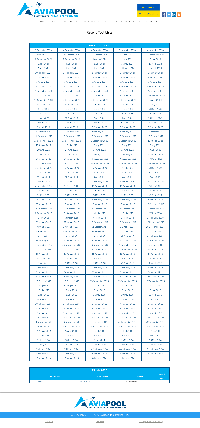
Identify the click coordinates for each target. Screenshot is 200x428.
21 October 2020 (71, 163)
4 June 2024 (71, 63)
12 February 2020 (99, 181)
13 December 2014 (99, 313)
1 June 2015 (71, 295)
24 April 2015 (43, 299)
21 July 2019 (43, 190)
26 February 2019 (99, 199)
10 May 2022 (99, 154)
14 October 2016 (43, 249)
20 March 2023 (99, 122)
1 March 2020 (71, 181)
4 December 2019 (43, 186)
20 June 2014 (71, 340)
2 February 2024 (127, 73)
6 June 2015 (155, 290)
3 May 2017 (99, 236)
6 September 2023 (71, 100)
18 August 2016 (43, 254)
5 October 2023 (127, 95)
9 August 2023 (155, 100)
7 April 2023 (99, 118)
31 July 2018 (99, 213)
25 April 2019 (155, 195)
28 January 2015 (99, 308)
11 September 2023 (43, 100)
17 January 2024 (99, 77)
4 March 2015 (155, 299)
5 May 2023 (155, 113)
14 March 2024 (127, 68)
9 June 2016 (155, 258)
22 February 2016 (43, 267)
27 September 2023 (155, 95)
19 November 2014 (71, 322)
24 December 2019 (155, 181)
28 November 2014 (99, 317)
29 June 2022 (43, 150)
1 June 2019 (155, 190)
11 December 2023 (99, 86)
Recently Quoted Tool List (166, 414)
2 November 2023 (71, 91)
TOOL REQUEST (69, 21)
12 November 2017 (155, 222)
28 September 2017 (155, 227)
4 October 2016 (99, 249)
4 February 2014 (127, 353)
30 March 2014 (127, 344)
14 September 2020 (155, 163)
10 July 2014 (43, 335)
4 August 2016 (43, 258)
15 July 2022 (71, 145)
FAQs (159, 21)
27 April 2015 (155, 295)
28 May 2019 (99, 195)
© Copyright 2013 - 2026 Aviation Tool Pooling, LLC (100, 415)
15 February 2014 (43, 353)
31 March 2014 (99, 344)
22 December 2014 (71, 313)
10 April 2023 (71, 118)
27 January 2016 (71, 272)
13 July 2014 (127, 331)
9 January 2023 (99, 131)
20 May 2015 (127, 295)
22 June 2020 (43, 172)
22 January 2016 (155, 272)
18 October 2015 (71, 281)
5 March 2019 (43, 199)
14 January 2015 (43, 313)
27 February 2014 (99, 349)
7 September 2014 (99, 326)
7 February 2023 (155, 127)
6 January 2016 (71, 276)
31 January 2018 (43, 222)
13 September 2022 (43, 140)
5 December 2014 (127, 313)
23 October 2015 (43, 281)
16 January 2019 (99, 204)
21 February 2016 (71, 267)
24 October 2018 (127, 208)
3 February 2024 (99, 73)
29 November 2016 (99, 245)
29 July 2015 (127, 285)
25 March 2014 (43, 349)
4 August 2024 (99, 59)
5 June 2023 (127, 113)
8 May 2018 (43, 217)
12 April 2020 (155, 172)
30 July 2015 (99, 285)
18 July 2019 (99, 190)
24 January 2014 (155, 353)
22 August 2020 (99, 168)
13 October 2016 (71, 249)
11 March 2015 (127, 299)
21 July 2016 (71, 258)
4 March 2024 (155, 68)
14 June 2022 (99, 150)
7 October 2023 (99, 95)
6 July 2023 (43, 109)
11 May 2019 (127, 195)
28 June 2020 (155, 168)
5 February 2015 (43, 308)
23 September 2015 (127, 281)
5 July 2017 (43, 236)
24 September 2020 (127, 163)
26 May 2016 (71, 263)
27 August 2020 (71, 168)
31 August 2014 (43, 331)
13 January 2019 (127, 204)
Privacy (49, 421)
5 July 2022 (99, 145)
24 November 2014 (43, 322)
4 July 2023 (127, 109)
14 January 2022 (43, 159)
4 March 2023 (71, 127)
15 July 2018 (127, 213)
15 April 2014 (71, 344)
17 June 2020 (71, 172)
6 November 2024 (127, 50)
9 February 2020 (127, 181)
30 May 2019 (71, 195)
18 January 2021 (43, 163)
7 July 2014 (71, 335)
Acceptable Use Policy (151, 421)
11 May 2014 (43, 344)
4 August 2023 (43, 104)
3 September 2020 (43, 168)
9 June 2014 (99, 340)
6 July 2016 (99, 258)
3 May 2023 (43, 118)
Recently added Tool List (33, 414)
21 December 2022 (43, 136)
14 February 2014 (71, 353)
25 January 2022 (155, 154)
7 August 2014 (71, 331)
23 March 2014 (71, 349)
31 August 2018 (71, 213)
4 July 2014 (127, 335)
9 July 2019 (127, 190)
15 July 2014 (99, 331)
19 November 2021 (99, 159)
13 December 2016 (127, 240)
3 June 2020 (127, 172)
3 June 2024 (99, 63)
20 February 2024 (43, 73)
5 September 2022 (127, 140)
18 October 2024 (99, 54)
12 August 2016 (127, 254)
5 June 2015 (43, 295)
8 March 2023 (127, 122)
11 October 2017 (99, 227)
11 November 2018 (71, 208)
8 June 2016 (43, 263)
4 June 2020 (99, 172)
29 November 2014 (71, 317)
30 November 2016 (71, 245)
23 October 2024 (71, 54)
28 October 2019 (71, 186)
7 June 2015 (127, 290)
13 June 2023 (43, 113)
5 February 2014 (99, 353)
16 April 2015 (71, 299)
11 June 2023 (99, 113)
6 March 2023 (43, 127)
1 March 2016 (155, 263)
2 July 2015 (71, 290)
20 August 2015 (43, 285)
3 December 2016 (43, 245)
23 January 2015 (127, 308)
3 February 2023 (43, 131)
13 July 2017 (155, 231)
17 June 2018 (155, 213)
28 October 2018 (99, 208)
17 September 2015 (155, 281)
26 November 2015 (127, 276)
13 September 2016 (127, 249)
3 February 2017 (71, 240)
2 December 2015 (99, 276)
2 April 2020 (155, 177)
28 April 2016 (127, 263)
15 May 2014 (127, 340)
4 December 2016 (155, 240)
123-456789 (39, 382)
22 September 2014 (127, 322)
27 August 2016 (155, 249)
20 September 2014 (155, 322)
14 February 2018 (155, 217)
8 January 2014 (99, 358)
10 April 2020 (71, 177)
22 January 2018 (71, 222)
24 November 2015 (155, 276)
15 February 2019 (127, 199)
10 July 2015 (43, 290)
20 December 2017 (99, 222)
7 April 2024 (43, 68)
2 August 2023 (71, 104)
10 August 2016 (155, 254)
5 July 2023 (71, 109)
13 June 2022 (127, 150)
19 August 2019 (99, 186)
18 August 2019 (127, 186)
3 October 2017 (127, 227)
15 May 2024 (127, 63)
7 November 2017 (43, 227)
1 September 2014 (155, 326)
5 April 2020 (127, 177)
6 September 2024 (155, 54)
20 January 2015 (155, 308)
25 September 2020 (99, 163)
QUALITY (117, 21)
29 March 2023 (155, 118)
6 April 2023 (127, 118)
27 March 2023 (71, 122)
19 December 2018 (155, 204)
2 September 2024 (71, 59)
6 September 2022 (99, 140)
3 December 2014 (43, 317)
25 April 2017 (127, 236)
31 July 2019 (155, 186)
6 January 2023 (127, 131)
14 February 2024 (71, 73)
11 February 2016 (127, 267)
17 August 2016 (71, 254)
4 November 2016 (127, 245)
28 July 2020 (127, 168)
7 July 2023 (155, 104)
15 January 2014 (43, 358)
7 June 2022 (155, 150)
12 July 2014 (155, 331)
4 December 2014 (155, 313)
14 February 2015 (71, 304)
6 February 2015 (155, 304)
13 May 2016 (99, 263)
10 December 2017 (127, 222)
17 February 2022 (127, 154)
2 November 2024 (43, 54)
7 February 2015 (127, 304)
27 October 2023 (127, 91)
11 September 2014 (43, 326)
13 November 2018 (43, 208)
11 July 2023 (127, 104)
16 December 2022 (99, 136)
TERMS (106, 21)
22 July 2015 (155, 285)
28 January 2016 (43, 272)
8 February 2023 (99, 127)
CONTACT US (146, 21)
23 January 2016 (127, 272)
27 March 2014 (155, 344)
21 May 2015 (99, 295)
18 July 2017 (127, 231)
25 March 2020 (43, 181)
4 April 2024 (71, 68)
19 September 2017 (43, 231)
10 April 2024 (155, 63)
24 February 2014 (127, 349)
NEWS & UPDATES (89, 21)
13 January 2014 (71, 358)
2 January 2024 (99, 82)
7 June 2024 (155, 59)
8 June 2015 (99, 290)
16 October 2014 (99, 322)
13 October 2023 (43, 95)
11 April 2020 (43, 177)
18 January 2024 (71, 77)
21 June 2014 (43, 340)
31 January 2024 (43, 77)
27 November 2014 (127, 317)
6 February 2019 (155, 199)
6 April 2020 (99, 177)
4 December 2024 (71, 50)
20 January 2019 (43, 204)
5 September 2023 (127, 100)
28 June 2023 (155, 109)
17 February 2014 (155, 349)
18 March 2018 (71, 217)
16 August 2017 (99, 231)
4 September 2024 (43, 59)
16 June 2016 (127, 258)
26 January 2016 (99, 272)
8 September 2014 (71, 326)
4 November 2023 (43, 91)
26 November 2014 (155, 317)
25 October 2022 (155, 136)
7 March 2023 (155, 122)
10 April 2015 (99, 299)
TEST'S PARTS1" (83, 382)
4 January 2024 (155, 77)
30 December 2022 (155, 131)
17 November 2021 (127, 159)
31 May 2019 (43, 195)
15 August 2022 (155, 140)
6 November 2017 (71, 227)
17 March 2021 (155, 159)
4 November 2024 (155, 50)
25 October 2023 (155, 91)
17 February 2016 (99, 267)
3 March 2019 (71, 199)
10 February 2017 (43, 240)
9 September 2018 (155, 208)
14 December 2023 (43, 86)
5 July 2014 (99, 335)
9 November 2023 (127, 86)
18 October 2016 (155, 245)
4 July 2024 (127, 59)
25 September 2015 (99, 281)
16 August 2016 (99, 254)
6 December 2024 (43, 50)
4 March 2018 (99, 217)
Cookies (100, 421)
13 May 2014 (155, 340)
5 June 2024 (43, 63)
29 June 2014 (155, 335)
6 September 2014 (127, 326)
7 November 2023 (155, 86)
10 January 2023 (71, 131)
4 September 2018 (43, 213)
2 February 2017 (99, 240)
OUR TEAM (130, 21)
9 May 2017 (71, 236)
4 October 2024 (127, 54)
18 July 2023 (99, 104)
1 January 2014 (127, 358)
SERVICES (53, 21)
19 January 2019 (71, 204)
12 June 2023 (71, 113)
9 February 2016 (155, 267)
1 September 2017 (71, 231)
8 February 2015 (99, 304)
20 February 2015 (43, 304)
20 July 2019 (71, 190)
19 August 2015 (71, 285)
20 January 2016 (43, 276)
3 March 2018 (127, 217)
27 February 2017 (155, 236)
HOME (41, 21)
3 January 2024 (43, 82)
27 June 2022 (71, 150)
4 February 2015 (71, 308)
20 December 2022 (71, 136)
